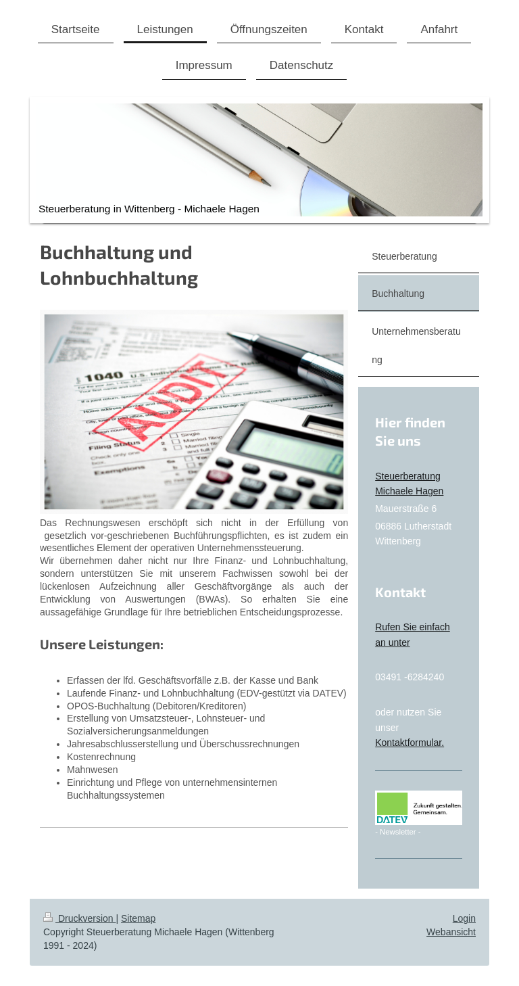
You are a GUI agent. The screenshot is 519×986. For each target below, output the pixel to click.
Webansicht (451, 931)
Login (464, 918)
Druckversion (79, 918)
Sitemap (138, 918)
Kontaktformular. (409, 742)
